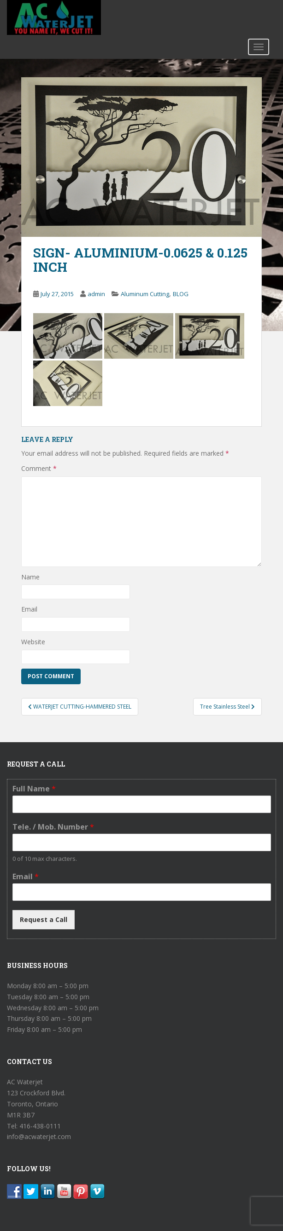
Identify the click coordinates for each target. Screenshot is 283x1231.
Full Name (34, 789)
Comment (39, 468)
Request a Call (43, 919)
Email (29, 609)
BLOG (181, 294)
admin (96, 294)
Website (33, 641)
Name (30, 577)
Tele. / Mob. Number (53, 827)
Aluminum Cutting (145, 294)
